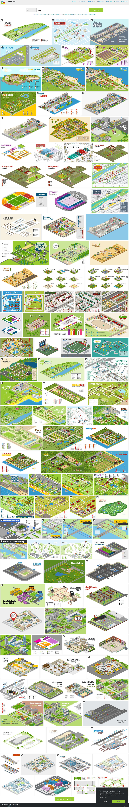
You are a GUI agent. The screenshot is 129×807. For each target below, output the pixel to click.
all (34, 14)
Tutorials (121, 806)
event (37, 14)
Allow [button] (118, 801)
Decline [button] (105, 801)
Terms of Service (14, 806)
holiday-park (72, 14)
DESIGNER (82, 1)
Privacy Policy (5, 806)
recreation (80, 14)
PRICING (109, 1)
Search (96, 10)
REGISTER (124, 1)
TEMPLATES (91, 1)
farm (52, 14)
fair (41, 14)
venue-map (91, 14)
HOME (74, 1)
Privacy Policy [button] (103, 797)
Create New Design (64, 799)
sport (86, 14)
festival (56, 14)
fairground (46, 14)
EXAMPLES (100, 1)
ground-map (64, 14)
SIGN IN (116, 1)
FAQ (126, 806)
